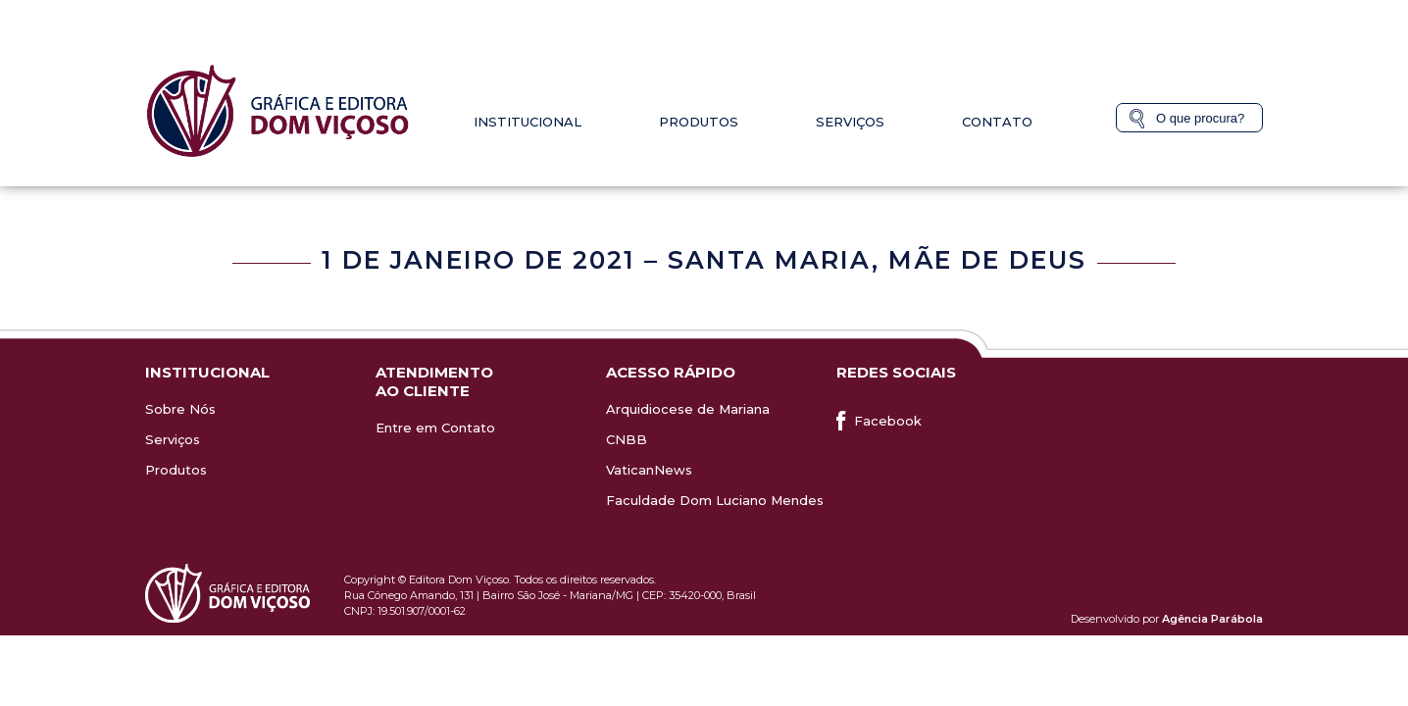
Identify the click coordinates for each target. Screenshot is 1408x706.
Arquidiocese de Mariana (688, 409)
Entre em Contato (435, 427)
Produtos (698, 121)
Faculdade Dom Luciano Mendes (715, 500)
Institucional (527, 121)
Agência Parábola (1212, 619)
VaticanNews (649, 470)
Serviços (850, 121)
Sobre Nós (180, 409)
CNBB (626, 439)
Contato (997, 121)
